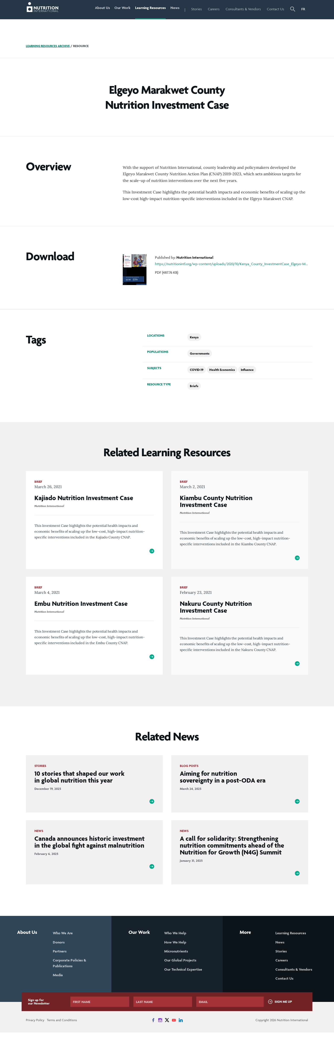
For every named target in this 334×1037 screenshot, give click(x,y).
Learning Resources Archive (49, 46)
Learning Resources (148, 9)
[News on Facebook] (153, 1024)
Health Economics (222, 370)
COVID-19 (196, 370)
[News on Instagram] (160, 1024)
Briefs (194, 386)
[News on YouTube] (173, 1024)
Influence (247, 370)
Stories (196, 9)
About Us (97, 9)
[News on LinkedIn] (180, 1024)
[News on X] (167, 1024)
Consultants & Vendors (243, 9)
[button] (292, 9)
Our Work (119, 9)
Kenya (194, 337)
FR (303, 9)
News (174, 9)
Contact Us (275, 9)
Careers (214, 9)
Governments (199, 353)
